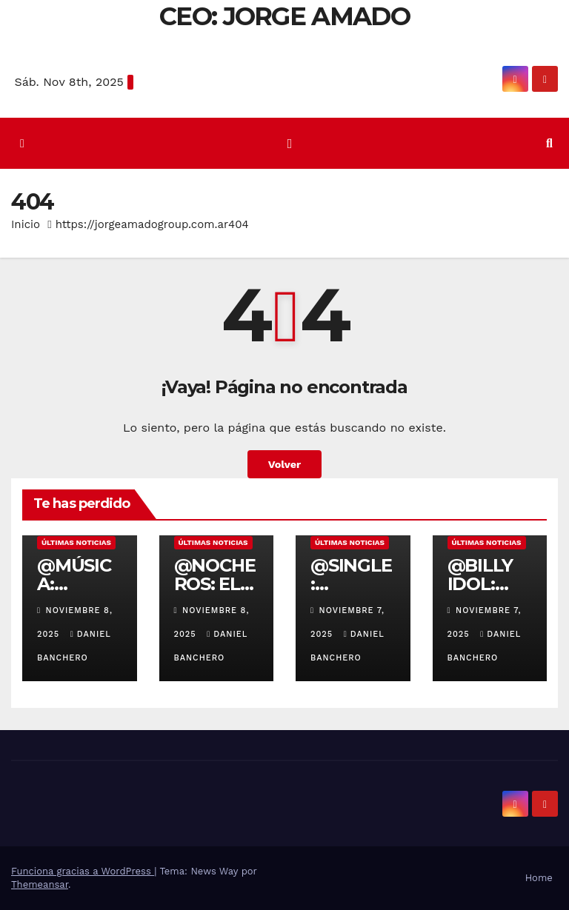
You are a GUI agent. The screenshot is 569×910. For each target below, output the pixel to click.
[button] (549, 143)
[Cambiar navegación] (290, 143)
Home (539, 877)
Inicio (25, 224)
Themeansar (39, 884)
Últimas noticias (76, 542)
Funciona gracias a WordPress (82, 871)
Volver (285, 464)
